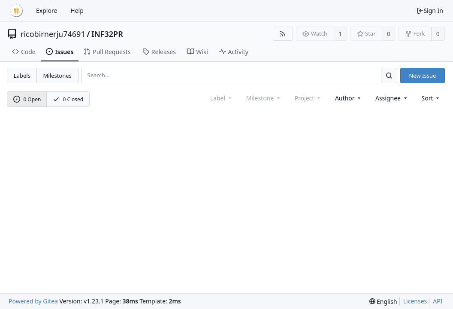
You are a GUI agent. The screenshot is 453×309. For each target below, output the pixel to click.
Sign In (430, 10)
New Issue (422, 75)
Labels (22, 75)
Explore (46, 10)
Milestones (57, 75)
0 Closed (68, 99)
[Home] (16, 10)
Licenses (415, 301)
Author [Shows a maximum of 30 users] (348, 98)
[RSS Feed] (283, 34)
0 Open (27, 99)
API (437, 301)
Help (77, 10)
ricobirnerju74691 (53, 34)
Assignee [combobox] (391, 98)
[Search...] (389, 75)
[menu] (431, 98)
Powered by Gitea (33, 301)
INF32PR (107, 34)
